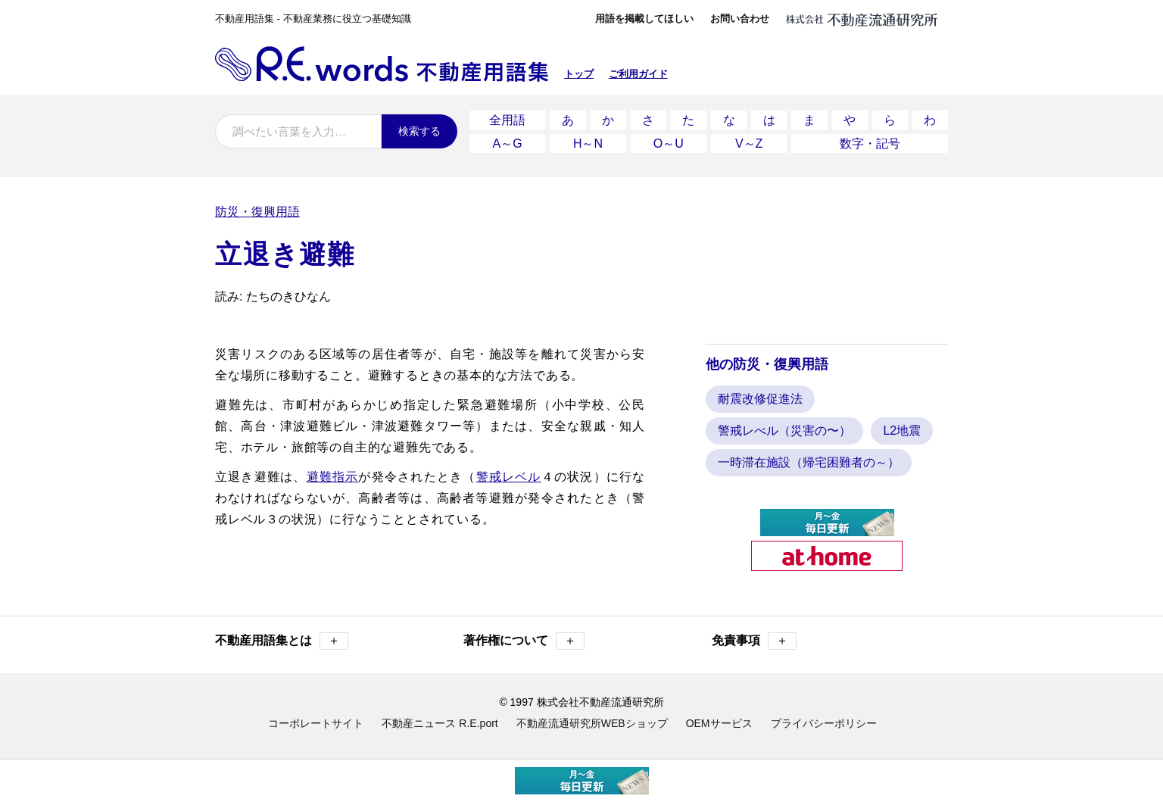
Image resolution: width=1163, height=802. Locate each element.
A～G (507, 143)
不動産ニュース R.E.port (439, 723)
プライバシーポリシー (824, 723)
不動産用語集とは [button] (281, 641)
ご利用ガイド (638, 74)
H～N (588, 143)
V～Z (748, 143)
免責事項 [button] (754, 641)
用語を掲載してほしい (644, 18)
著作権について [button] (524, 641)
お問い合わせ (739, 18)
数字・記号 (870, 143)
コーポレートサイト (315, 723)
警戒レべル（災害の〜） (784, 430)
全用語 (507, 120)
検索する (419, 131)
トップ (579, 74)
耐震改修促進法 (760, 398)
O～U (668, 143)
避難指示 (333, 476)
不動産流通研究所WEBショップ (592, 723)
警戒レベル (508, 476)
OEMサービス (719, 723)
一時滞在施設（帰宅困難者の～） (809, 462)
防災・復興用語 (257, 211)
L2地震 (902, 430)
